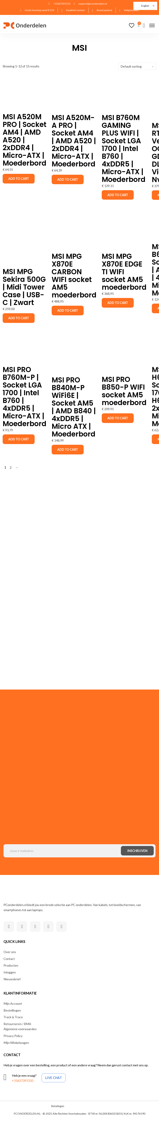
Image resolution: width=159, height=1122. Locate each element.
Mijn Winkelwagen (16, 1043)
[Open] (152, 25)
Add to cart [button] (18, 179)
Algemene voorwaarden (20, 1029)
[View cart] (138, 25)
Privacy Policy (13, 1036)
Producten (11, 965)
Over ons (10, 952)
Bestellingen (12, 1010)
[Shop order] (137, 66)
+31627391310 (22, 1080)
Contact (9, 959)
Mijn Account (13, 1003)
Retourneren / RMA (17, 1024)
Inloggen (10, 972)
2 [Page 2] (10, 467)
